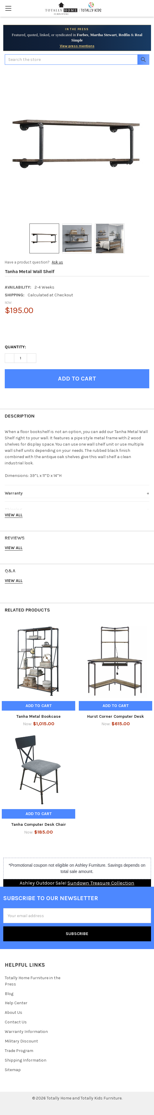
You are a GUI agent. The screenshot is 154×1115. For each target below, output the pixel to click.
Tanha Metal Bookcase (38, 716)
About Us (13, 1012)
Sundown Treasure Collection (100, 883)
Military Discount (21, 1041)
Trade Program (19, 1050)
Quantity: (15, 346)
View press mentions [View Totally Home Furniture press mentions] (77, 46)
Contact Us (16, 1022)
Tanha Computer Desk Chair (38, 824)
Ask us (57, 262)
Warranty (14, 493)
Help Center (16, 1002)
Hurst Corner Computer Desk (115, 716)
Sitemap (13, 1069)
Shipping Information (25, 1060)
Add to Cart (39, 705)
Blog (9, 993)
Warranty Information (26, 1031)
